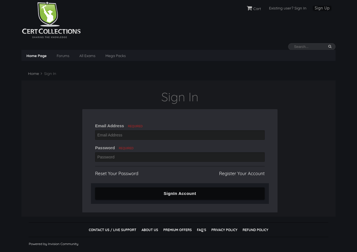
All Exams (87, 55)
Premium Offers (177, 230)
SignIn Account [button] (180, 193)
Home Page (36, 55)
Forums (63, 55)
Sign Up (322, 8)
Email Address (119, 125)
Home (33, 73)
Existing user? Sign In (287, 8)
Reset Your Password (116, 173)
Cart (254, 8)
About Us (149, 230)
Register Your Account (242, 173)
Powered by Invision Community (53, 244)
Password (114, 147)
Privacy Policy (224, 230)
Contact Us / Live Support (112, 230)
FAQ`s (201, 230)
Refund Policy (255, 230)
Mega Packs (115, 55)
